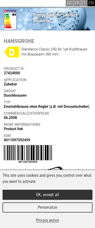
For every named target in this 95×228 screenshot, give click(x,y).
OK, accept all (47, 194)
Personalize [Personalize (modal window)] (47, 207)
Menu (7, 4)
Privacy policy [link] (47, 220)
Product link (13, 129)
